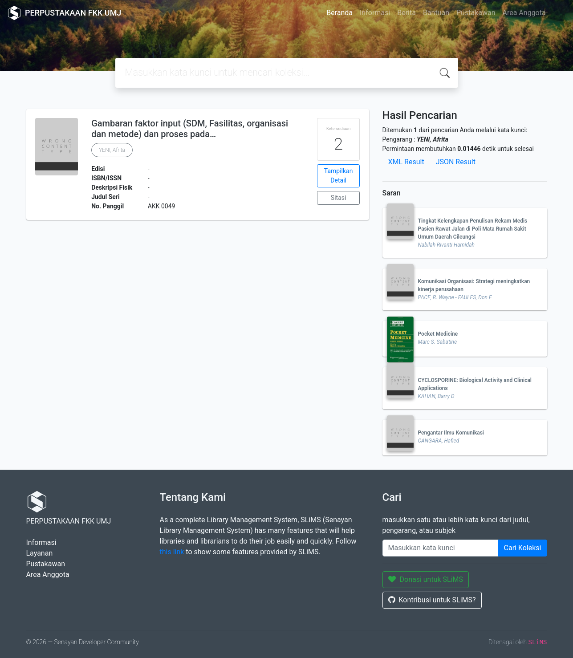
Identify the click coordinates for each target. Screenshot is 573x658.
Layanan (39, 553)
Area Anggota (524, 12)
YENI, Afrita (112, 150)
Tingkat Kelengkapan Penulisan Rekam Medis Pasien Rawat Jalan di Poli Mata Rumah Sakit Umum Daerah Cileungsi (473, 229)
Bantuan (436, 12)
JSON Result (455, 162)
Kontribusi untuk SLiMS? (432, 600)
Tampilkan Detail (338, 175)
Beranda (339, 12)
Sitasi (338, 197)
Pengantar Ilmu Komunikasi (451, 433)
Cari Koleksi (522, 548)
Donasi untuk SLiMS (425, 579)
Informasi (375, 12)
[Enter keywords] (440, 548)
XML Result (406, 162)
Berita (406, 12)
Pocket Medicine (438, 334)
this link (172, 552)
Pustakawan (475, 12)
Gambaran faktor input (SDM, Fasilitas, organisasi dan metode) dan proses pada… (189, 128)
